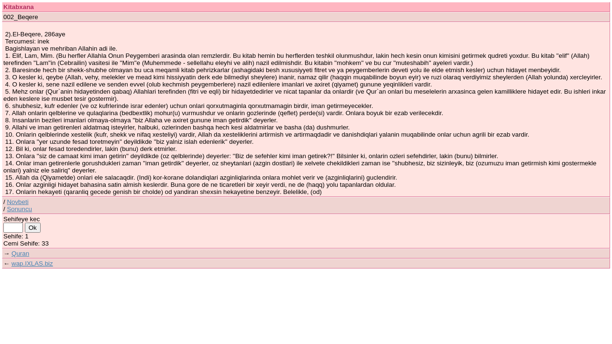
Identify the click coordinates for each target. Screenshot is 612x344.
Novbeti (17, 201)
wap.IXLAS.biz (32, 263)
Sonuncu (19, 209)
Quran (20, 253)
